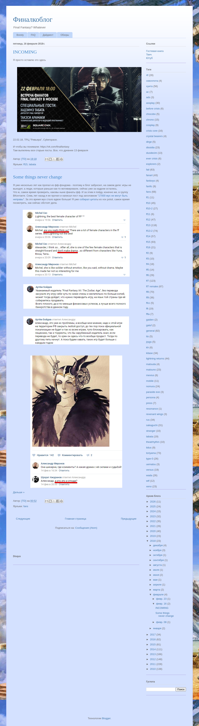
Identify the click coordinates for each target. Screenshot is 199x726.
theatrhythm (153, 441)
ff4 (147, 264)
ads (148, 97)
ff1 (147, 197)
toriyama (151, 453)
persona (150, 397)
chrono (150, 119)
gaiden (150, 319)
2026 (153, 501)
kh (147, 347)
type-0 (149, 458)
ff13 (148, 225)
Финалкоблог (32, 19)
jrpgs (149, 341)
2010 (153, 668)
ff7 (147, 280)
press (149, 403)
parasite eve (153, 392)
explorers (151, 163)
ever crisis (152, 158)
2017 (153, 634)
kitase (149, 353)
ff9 (147, 297)
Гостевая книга (154, 51)
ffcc (148, 302)
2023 (153, 516)
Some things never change (37, 176)
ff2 (147, 253)
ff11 (148, 214)
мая (155, 579)
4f (147, 75)
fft (147, 308)
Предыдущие (128, 518)
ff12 (148, 219)
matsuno (151, 369)
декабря (158, 545)
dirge (149, 141)
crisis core (152, 130)
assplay (150, 102)
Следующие (23, 518)
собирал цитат (88, 199)
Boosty (20, 35)
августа (157, 565)
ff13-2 (149, 230)
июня (156, 574)
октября (158, 555)
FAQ (33, 35)
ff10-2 (149, 208)
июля (156, 569)
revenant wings (154, 414)
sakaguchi (152, 425)
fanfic (149, 186)
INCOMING (25, 51)
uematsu (151, 464)
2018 (153, 540)
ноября (157, 550)
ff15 (25, 164)
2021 (153, 526)
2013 (153, 654)
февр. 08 (161, 622)
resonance (152, 408)
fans (25, 506)
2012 (153, 659)
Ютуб (149, 58)
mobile (150, 380)
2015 (153, 644)
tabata (32, 164)
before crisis (153, 108)
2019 (153, 536)
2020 (153, 531)
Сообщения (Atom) (86, 527)
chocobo (151, 114)
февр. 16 (161, 603)
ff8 (147, 291)
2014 (153, 649)
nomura (150, 386)
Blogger (106, 718)
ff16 (148, 247)
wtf (147, 480)
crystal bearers (154, 136)
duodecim (151, 152)
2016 (153, 639)
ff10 (148, 203)
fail (147, 169)
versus (150, 469)
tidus (148, 447)
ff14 (148, 236)
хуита (149, 86)
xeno (149, 486)
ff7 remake (152, 286)
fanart (149, 175)
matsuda (151, 364)
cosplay (150, 125)
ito (147, 336)
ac (147, 91)
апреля (157, 584)
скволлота (152, 80)
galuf (149, 325)
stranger (150, 430)
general (150, 330)
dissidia (150, 147)
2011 (153, 664)
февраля (158, 594)
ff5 (147, 269)
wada (149, 475)
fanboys (150, 180)
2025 (153, 506)
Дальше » (18, 492)
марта (157, 589)
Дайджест (48, 35)
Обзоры (64, 35)
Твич (149, 54)
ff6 (147, 275)
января (157, 628)
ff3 (147, 258)
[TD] (24, 158)
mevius (150, 375)
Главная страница (75, 518)
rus (148, 419)
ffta (148, 314)
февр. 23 (161, 598)
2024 (153, 511)
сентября (159, 560)
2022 (153, 521)
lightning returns (155, 358)
